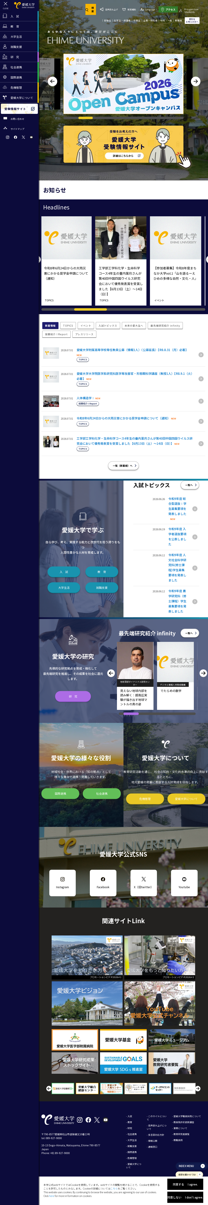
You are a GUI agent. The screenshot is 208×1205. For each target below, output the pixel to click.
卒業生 (137, 16)
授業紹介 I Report (58, 300)
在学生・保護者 (122, 16)
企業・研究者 (150, 16)
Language (148, 6)
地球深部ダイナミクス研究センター (177, 683)
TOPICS (106, 300)
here (51, 1196)
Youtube (184, 887)
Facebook (103, 887)
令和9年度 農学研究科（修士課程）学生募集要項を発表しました (177, 601)
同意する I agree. (185, 1184)
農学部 (125, 684)
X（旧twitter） (143, 887)
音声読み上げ (110, 7)
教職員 (178, 16)
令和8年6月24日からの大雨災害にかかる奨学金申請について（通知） (123, 418)
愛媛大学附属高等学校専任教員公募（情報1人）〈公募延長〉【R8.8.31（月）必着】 (132, 350)
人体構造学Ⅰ (86, 398)
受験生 (107, 16)
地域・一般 (166, 16)
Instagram (62, 887)
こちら (114, 1188)
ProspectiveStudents (93, 16)
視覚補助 (130, 6)
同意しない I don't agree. (185, 1197)
